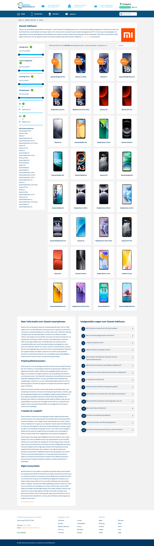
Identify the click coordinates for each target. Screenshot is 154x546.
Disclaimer (80, 529)
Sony (119, 529)
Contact (79, 520)
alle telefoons (86, 37)
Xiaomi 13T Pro (23, 148)
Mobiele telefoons (30, 20)
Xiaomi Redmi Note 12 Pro (27, 177)
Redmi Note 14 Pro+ (104, 208)
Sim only (60, 523)
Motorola (120, 520)
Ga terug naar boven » (27, 502)
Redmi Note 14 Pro (80, 208)
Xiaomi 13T (22, 146)
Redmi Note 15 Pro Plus (81, 110)
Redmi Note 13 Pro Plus (81, 306)
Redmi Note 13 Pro (103, 142)
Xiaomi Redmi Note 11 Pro (27, 194)
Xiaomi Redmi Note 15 (25, 138)
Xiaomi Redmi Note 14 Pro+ (27, 175)
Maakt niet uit (26, 109)
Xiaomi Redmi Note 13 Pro (27, 155)
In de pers (61, 532)
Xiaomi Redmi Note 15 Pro (27, 141)
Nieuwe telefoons (63, 526)
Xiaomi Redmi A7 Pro (25, 131)
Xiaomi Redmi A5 (24, 168)
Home (20, 20)
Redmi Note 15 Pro (57, 110)
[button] (36, 14)
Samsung (101, 523)
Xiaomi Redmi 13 (24, 204)
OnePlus (101, 526)
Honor (120, 526)
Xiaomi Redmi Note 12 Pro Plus (28, 185)
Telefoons (61, 520)
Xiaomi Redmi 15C (24, 160)
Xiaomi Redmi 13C (24, 153)
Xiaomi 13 (22, 190)
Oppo (119, 532)
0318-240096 (27, 525)
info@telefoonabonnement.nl (30, 528)
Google (101, 529)
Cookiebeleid (81, 523)
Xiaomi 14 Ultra (23, 158)
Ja (22, 107)
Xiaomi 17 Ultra (23, 133)
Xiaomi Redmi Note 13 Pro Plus (28, 202)
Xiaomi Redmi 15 (24, 170)
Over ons (61, 529)
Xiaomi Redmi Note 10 (25, 207)
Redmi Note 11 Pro (103, 273)
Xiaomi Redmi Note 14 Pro (27, 172)
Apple (100, 520)
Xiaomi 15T (22, 165)
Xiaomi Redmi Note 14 (25, 180)
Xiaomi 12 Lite (23, 197)
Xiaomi (101, 532)
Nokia (119, 523)
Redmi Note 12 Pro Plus (104, 241)
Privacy (79, 526)
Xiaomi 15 (22, 182)
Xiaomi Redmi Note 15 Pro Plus (28, 143)
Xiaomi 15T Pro (23, 187)
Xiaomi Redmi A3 (24, 163)
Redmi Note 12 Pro (126, 208)
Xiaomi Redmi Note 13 (25, 199)
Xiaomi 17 (22, 136)
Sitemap (79, 532)
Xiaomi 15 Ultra (23, 192)
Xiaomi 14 (22, 150)
